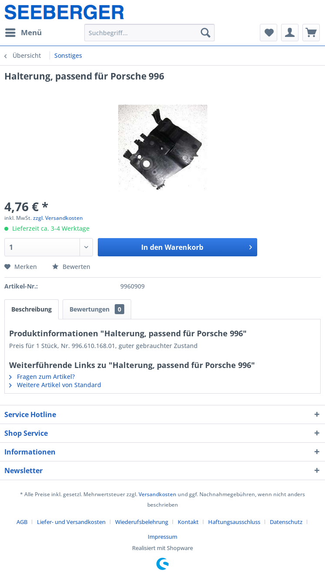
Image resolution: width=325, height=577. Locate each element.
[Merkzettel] (268, 32)
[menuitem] (23, 32)
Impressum (162, 537)
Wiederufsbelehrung (141, 522)
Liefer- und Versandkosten (71, 522)
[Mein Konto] (289, 32)
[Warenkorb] (311, 32)
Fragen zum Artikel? (42, 376)
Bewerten (71, 266)
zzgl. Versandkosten (58, 218)
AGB (22, 522)
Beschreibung (31, 309)
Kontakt (188, 522)
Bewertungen (97, 309)
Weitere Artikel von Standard (55, 385)
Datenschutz (286, 522)
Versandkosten (157, 494)
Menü (23, 31)
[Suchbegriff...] (149, 32)
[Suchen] (205, 32)
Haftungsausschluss (234, 522)
